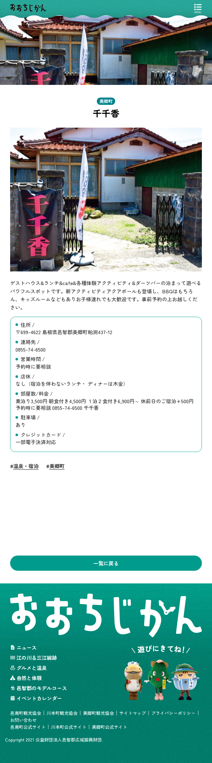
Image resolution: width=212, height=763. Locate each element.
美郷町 (57, 466)
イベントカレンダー (36, 698)
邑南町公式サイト (28, 727)
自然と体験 (26, 678)
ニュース (23, 647)
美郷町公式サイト (109, 727)
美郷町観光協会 (98, 713)
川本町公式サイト (68, 727)
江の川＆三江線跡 (33, 657)
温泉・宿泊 (26, 466)
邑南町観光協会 (25, 713)
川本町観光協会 (62, 713)
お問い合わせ (23, 720)
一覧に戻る (106, 563)
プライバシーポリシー (173, 713)
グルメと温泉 (28, 667)
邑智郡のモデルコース (38, 688)
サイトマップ (132, 713)
